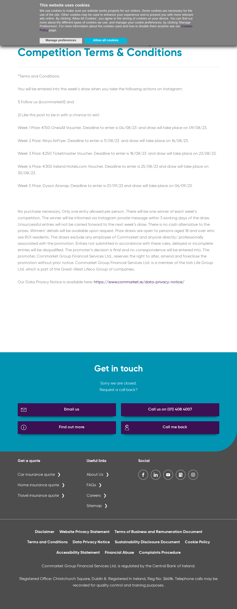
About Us (95, 475)
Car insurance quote (36, 475)
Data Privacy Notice (91, 542)
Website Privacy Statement (84, 532)
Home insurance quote (38, 485)
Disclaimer (44, 532)
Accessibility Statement (78, 553)
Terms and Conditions (47, 542)
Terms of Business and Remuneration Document (158, 532)
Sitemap (94, 506)
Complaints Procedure (160, 553)
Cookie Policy (197, 542)
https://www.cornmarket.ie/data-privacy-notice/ (139, 282)
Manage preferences (61, 40)
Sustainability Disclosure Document (147, 542)
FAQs (91, 485)
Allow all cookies (105, 40)
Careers (94, 496)
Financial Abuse (119, 553)
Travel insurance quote (38, 496)
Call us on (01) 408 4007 (170, 410)
